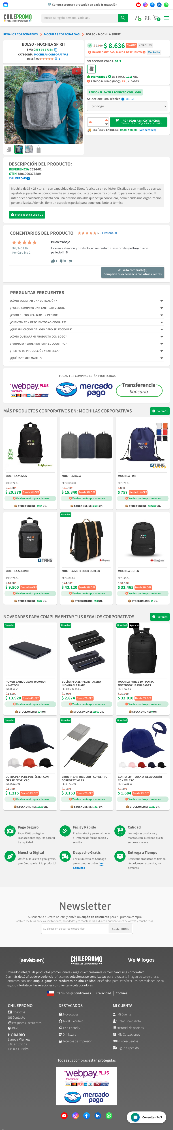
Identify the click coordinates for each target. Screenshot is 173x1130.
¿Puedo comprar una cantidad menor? (37, 308)
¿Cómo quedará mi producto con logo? (38, 337)
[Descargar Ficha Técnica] (12, 214)
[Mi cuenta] (137, 18)
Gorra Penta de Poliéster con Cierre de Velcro (27, 778)
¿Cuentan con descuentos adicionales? (38, 322)
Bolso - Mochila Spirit (43, 44)
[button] (11, 105)
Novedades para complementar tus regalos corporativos (68, 616)
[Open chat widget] (146, 1117)
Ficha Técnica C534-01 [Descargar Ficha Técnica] (29, 215)
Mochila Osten (128, 571)
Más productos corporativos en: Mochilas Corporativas (67, 411)
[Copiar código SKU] (56, 50)
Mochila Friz (127, 476)
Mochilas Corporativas (51, 55)
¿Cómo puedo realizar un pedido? (34, 315)
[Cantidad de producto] (98, 122)
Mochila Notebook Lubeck (81, 571)
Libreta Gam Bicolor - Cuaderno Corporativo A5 (84, 778)
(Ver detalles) (147, 130)
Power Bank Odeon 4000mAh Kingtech (26, 683)
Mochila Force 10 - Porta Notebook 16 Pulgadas (136, 683)
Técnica (114, 99)
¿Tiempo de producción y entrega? (35, 351)
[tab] (86, 300)
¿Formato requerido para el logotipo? (38, 344)
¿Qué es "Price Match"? (26, 358)
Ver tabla (154, 52)
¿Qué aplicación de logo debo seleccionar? (41, 329)
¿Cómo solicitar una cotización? (33, 301)
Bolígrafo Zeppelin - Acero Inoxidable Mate (81, 683)
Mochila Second (17, 571)
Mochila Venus (16, 476)
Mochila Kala (71, 476)
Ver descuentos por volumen (31, 498)
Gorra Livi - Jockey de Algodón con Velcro (140, 778)
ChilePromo (18, 178)
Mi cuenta (122, 1006)
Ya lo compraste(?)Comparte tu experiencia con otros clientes (133, 272)
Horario (16, 1035)
